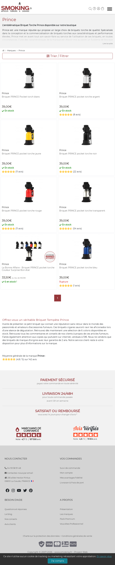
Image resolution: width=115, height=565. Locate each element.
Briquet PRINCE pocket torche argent (79, 96)
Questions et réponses (16, 509)
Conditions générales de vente (77, 536)
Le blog (8, 514)
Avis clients (10, 524)
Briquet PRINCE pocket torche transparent (82, 210)
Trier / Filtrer (58, 56)
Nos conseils (11, 519)
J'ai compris (57, 560)
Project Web (81, 552)
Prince (22, 50)
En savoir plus (104, 556)
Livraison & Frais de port (72, 482)
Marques (11, 50)
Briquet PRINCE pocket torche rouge (22, 210)
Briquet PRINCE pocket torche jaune (21, 153)
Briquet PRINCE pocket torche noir (78, 153)
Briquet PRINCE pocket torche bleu (78, 267)
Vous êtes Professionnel (71, 524)
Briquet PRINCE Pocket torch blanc (21, 96)
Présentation (66, 509)
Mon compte (66, 472)
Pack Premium (67, 519)
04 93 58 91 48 (13, 468)
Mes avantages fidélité (71, 477)
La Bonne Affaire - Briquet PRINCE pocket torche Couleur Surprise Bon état (28, 268)
